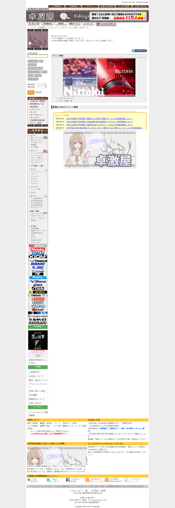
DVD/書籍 (35, 228)
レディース (34, 109)
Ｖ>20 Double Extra (35, 68)
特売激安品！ (37, 104)
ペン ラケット (36, 155)
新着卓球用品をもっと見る (38, 361)
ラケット (33, 151)
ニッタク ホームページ (65, 98)
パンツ (33, 174)
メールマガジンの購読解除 (38, 413)
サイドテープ (36, 162)
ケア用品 (34, 147)
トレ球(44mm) (37, 203)
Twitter (52, 480)
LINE (32, 480)
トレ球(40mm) (37, 198)
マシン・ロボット (38, 218)
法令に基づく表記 (97, 486)
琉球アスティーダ (38, 231)
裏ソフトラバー (37, 138)
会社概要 (33, 395)
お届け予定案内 (107, 6)
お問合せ (140, 486)
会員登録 (73, 6)
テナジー (37, 75)
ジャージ (34, 183)
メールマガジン (133, 480)
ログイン (90, 6)
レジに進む (56, 486)
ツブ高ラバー (36, 142)
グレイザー (32, 65)
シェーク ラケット (38, 153)
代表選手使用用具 (37, 120)
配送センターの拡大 (61, 466)
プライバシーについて (38, 385)
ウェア (33, 169)
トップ (31, 27)
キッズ (33, 112)
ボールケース (36, 208)
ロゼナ (30, 75)
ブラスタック (38, 352)
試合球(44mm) (37, 205)
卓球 (93, 491)
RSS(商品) (113, 480)
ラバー (33, 135)
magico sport (36, 240)
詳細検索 (38, 92)
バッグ (33, 192)
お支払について (36, 376)
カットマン (34, 118)
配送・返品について (38, 380)
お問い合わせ (140, 6)
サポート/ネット (37, 216)
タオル (33, 179)
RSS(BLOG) (94, 480)
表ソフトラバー (37, 140)
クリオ (33, 238)
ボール (33, 196)
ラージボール (35, 115)
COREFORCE (36, 233)
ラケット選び (36, 158)
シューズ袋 (35, 189)
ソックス (34, 176)
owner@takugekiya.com (97, 500)
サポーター (35, 242)
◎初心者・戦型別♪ (38, 101)
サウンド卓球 (35, 123)
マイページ (35, 486)
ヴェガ (44, 72)
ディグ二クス (33, 79)
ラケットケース (37, 160)
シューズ (33, 187)
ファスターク (33, 61)
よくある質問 (123, 6)
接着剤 (33, 145)
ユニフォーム (36, 172)
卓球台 (33, 220)
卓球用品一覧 (119, 486)
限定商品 (34, 107)
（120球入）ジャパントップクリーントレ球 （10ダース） (63, 27)
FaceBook (72, 480)
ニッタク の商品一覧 (64, 101)
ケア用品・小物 (36, 166)
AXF (32, 235)
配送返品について (69, 486)
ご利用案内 (56, 6)
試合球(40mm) (37, 201)
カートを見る (46, 486)
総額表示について (37, 399)
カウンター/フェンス (39, 213)
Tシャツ (34, 181)
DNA (41, 61)
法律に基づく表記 (37, 391)
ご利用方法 (34, 372)
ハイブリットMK (34, 72)
